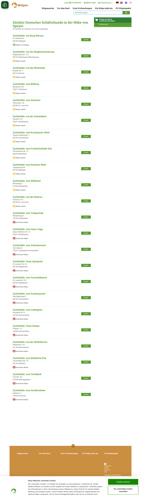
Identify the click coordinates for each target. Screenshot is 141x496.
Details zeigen (113, 492)
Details (86, 39)
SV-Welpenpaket (123, 8)
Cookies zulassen (123, 466)
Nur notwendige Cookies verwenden (123, 474)
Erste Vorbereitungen (82, 8)
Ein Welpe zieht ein (104, 8)
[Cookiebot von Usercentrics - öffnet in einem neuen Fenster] (13, 491)
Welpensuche (48, 8)
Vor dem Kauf (63, 8)
